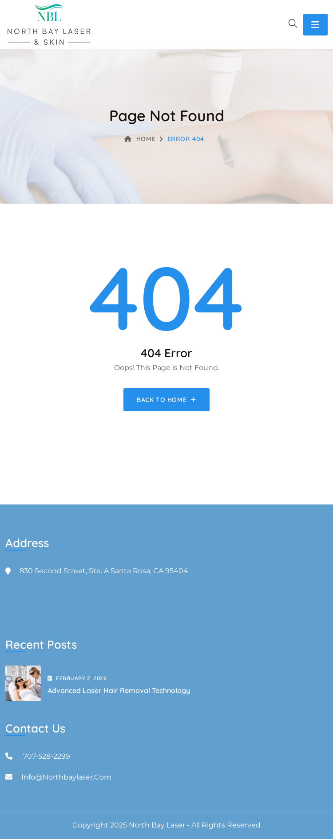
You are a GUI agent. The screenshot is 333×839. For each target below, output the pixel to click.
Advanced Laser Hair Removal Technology (119, 690)
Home (139, 139)
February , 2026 (77, 678)
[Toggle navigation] (315, 24)
